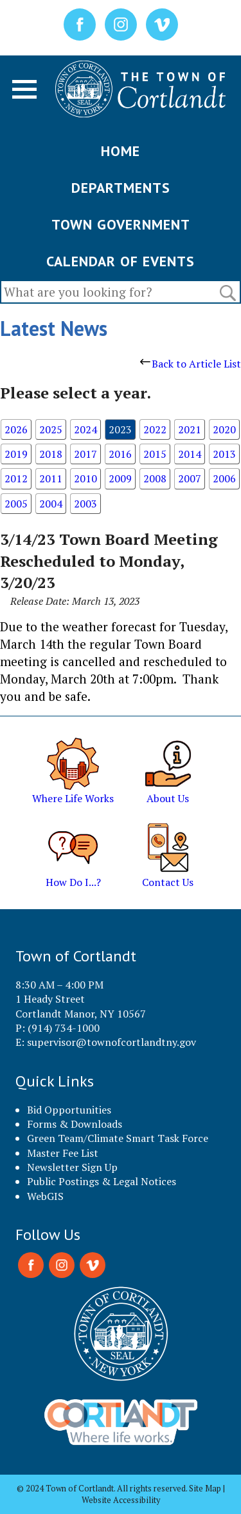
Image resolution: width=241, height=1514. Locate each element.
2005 (16, 503)
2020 (224, 429)
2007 (189, 478)
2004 (50, 503)
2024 (85, 429)
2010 (85, 478)
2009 (120, 478)
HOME (120, 151)
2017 (85, 454)
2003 (85, 503)
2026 (16, 429)
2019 (16, 454)
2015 (154, 454)
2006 (224, 478)
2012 (16, 478)
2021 (189, 429)
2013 (224, 454)
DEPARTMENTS (120, 188)
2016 (120, 454)
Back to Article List (190, 364)
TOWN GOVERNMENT (120, 224)
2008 (154, 478)
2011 (50, 478)
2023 (120, 429)
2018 (50, 454)
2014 (189, 454)
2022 (154, 429)
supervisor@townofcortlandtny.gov (111, 1042)
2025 (50, 429)
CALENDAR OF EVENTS (120, 261)
